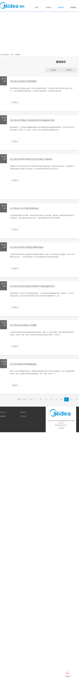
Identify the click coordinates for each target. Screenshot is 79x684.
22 (71, 399)
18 (51, 399)
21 (66, 399)
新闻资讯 (61, 7)
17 (46, 399)
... (36, 399)
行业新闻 (53, 70)
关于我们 (23, 416)
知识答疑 (69, 70)
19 (56, 399)
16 (41, 399)
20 (61, 399)
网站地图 (61, 428)
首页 (36, 7)
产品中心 (49, 7)
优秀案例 (3, 416)
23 (76, 399)
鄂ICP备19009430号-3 (61, 425)
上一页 (31, 399)
